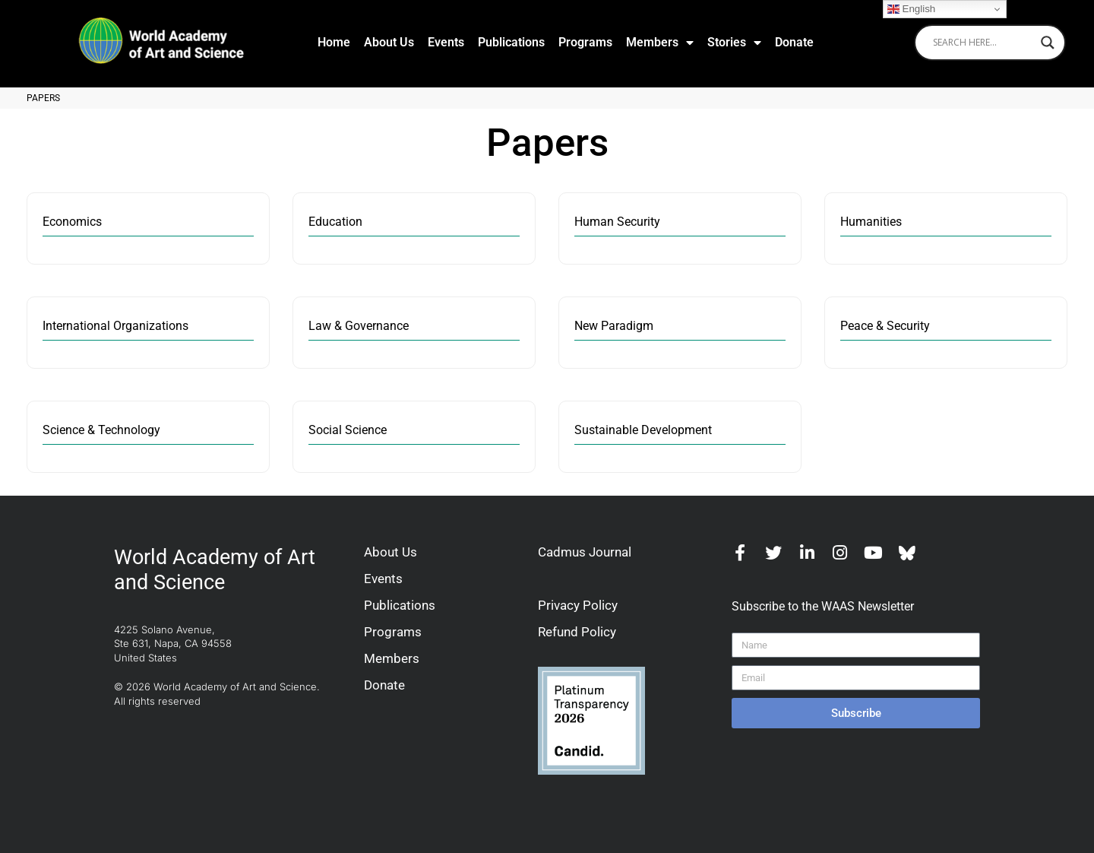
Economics (72, 222)
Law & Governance (358, 326)
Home (334, 42)
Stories (734, 42)
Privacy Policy (578, 605)
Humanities (871, 222)
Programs (585, 42)
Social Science (347, 430)
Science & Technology (101, 430)
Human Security (617, 222)
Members (660, 42)
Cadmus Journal (584, 552)
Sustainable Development (643, 430)
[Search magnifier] (1047, 42)
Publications (511, 42)
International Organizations (115, 326)
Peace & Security (885, 326)
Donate (794, 42)
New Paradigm (613, 326)
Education (335, 222)
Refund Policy (577, 631)
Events (446, 42)
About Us (389, 42)
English (911, 9)
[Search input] (983, 42)
